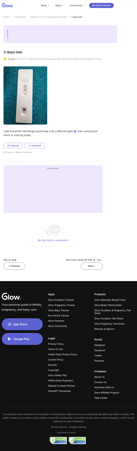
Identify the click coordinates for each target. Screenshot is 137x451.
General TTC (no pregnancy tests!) (49, 17)
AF (75, 131)
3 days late (76, 17)
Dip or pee (9, 259)
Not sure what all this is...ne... (84, 259)
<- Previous (14, 266)
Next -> (91, 266)
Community (20, 17)
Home (6, 17)
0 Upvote (13, 145)
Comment (35, 145)
